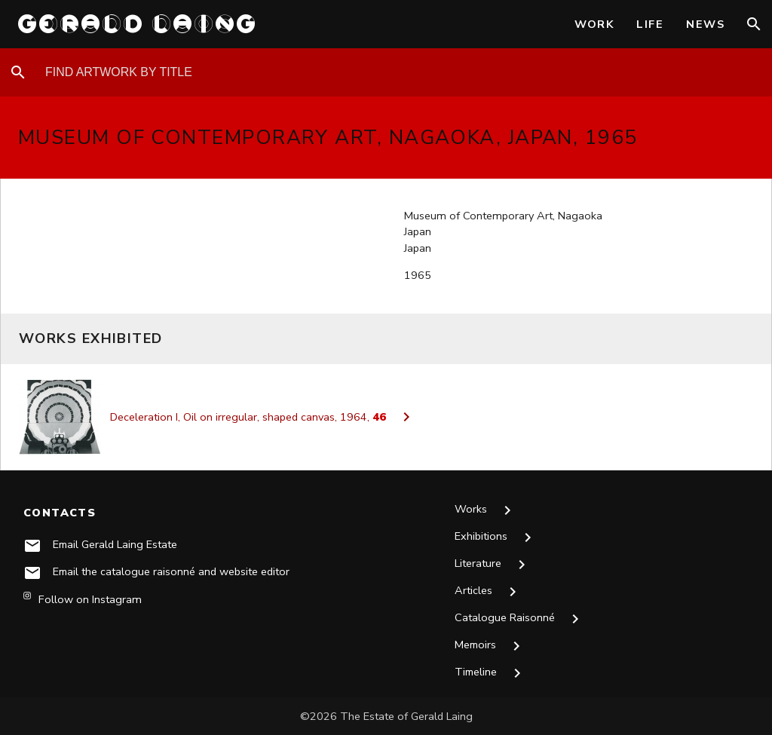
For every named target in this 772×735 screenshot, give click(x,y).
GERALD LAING (138, 23)
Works (486, 510)
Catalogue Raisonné (520, 619)
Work (594, 24)
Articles (488, 592)
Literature (493, 565)
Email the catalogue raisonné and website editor (172, 571)
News (705, 24)
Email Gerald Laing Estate (116, 544)
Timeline (491, 673)
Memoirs (491, 646)
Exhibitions (496, 537)
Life (649, 24)
